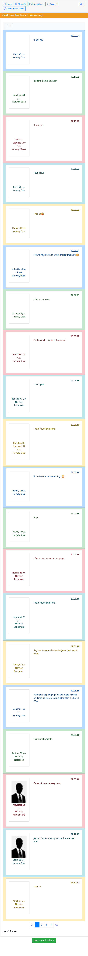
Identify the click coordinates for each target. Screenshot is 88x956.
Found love (39, 172)
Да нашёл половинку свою (47, 783)
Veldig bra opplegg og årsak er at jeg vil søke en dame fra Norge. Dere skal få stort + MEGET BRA (56, 698)
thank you (38, 40)
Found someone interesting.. (49, 476)
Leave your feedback (44, 940)
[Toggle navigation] (9, 26)
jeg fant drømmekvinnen (45, 81)
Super (36, 517)
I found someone (42, 299)
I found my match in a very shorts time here (56, 255)
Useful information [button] (13, 8)
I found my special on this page (49, 558)
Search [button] (51, 4)
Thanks (39, 214)
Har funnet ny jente (43, 739)
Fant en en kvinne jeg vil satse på (50, 340)
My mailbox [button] (36, 4)
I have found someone (44, 429)
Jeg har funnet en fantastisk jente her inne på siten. (55, 652)
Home (8, 4)
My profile (20, 4)
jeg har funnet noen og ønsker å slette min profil (54, 840)
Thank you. (39, 384)
